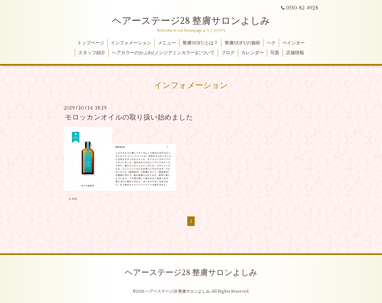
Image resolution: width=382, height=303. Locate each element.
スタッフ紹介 (91, 53)
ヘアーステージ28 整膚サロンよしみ (191, 21)
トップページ (90, 43)
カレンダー (252, 53)
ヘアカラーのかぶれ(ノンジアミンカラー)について (163, 53)
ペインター (293, 43)
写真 (274, 53)
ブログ (228, 53)
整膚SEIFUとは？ (200, 43)
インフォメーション (131, 43)
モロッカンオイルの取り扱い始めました (129, 117)
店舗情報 (295, 53)
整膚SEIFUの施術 (242, 43)
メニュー (167, 43)
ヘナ (271, 43)
